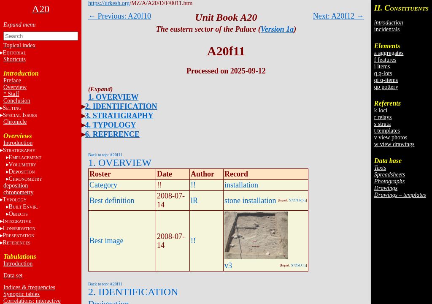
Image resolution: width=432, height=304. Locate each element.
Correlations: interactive (32, 301)
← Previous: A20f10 (119, 16)
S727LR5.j (297, 200)
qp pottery (386, 87)
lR (194, 200)
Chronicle (15, 122)
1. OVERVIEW (113, 97)
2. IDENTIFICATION (121, 106)
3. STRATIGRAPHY (119, 115)
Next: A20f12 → (338, 16)
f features (385, 60)
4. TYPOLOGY (110, 125)
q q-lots (383, 73)
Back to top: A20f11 (105, 154)
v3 (228, 265)
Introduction (17, 143)
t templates (387, 131)
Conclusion (16, 101)
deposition (15, 185)
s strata (382, 124)
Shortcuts (14, 59)
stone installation (250, 200)
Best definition (112, 200)
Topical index (19, 45)
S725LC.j (298, 265)
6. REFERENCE (112, 134)
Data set (12, 275)
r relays (383, 117)
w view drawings (394, 144)
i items (382, 66)
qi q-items (386, 80)
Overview (15, 87)
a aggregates (389, 53)
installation (241, 185)
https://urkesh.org (109, 3)
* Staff (11, 94)
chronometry (18, 192)
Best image (106, 240)
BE (23, 207)
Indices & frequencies (29, 287)
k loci (381, 110)
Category (103, 185)
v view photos (391, 137)
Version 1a (277, 29)
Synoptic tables (21, 294)
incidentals (387, 29)
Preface (12, 80)
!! (193, 185)
